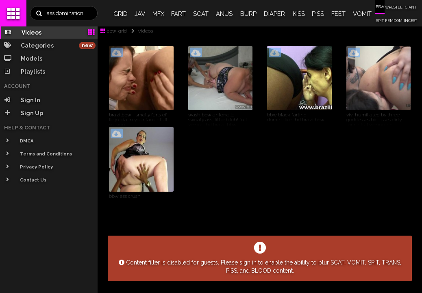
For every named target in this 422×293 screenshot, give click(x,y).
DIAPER (274, 13)
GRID (120, 13)
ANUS (224, 13)
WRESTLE (393, 7)
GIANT (410, 7)
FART (178, 13)
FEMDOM (393, 21)
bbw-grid (113, 31)
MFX (158, 13)
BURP (248, 13)
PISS (318, 13)
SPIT (380, 21)
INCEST (410, 21)
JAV (140, 13)
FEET (338, 13)
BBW (380, 7)
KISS (299, 13)
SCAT (201, 13)
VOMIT (362, 13)
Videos (140, 31)
